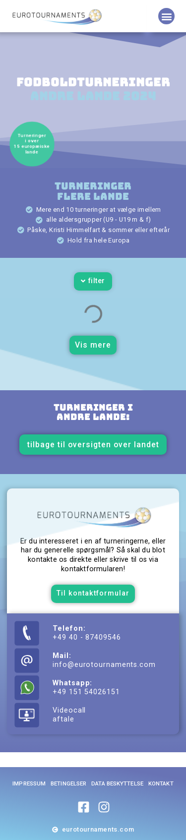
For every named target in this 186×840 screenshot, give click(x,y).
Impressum (29, 783)
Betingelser (68, 783)
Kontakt (161, 783)
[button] (166, 16)
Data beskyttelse (117, 783)
